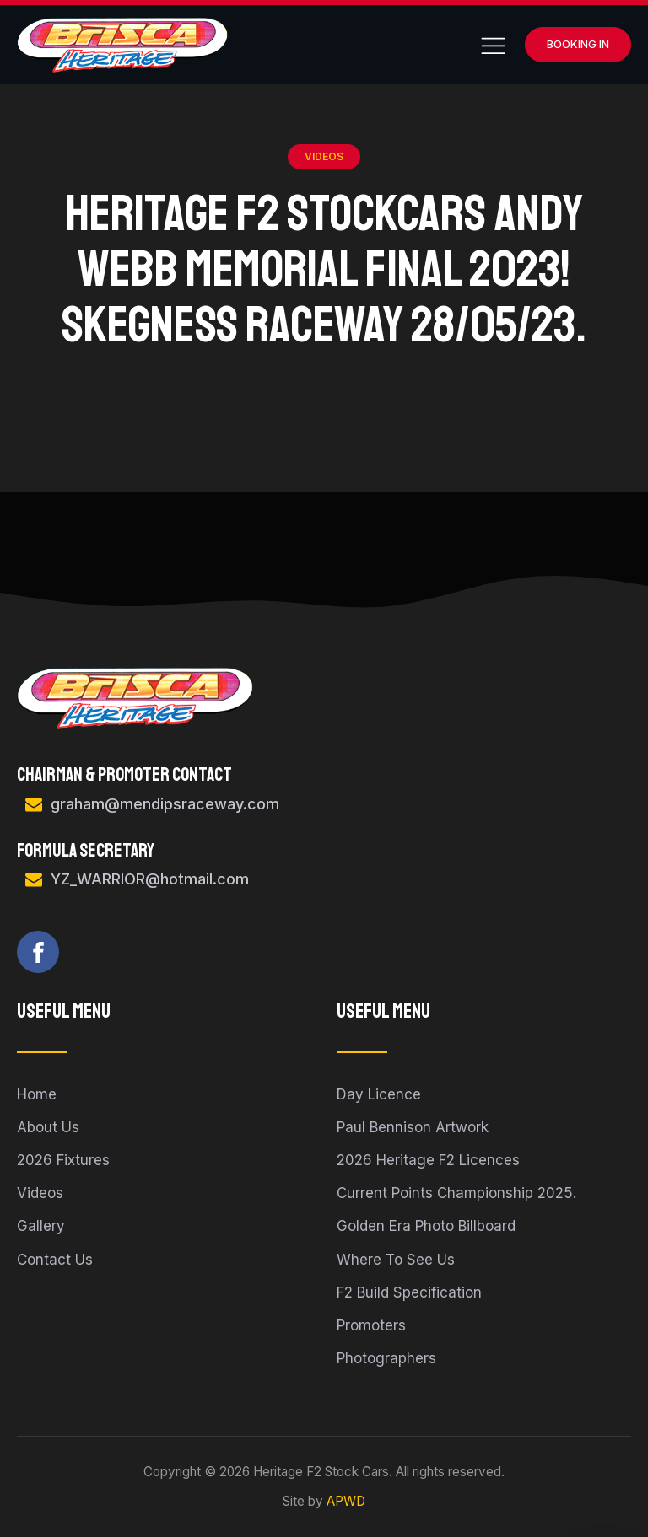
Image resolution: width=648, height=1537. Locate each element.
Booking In (578, 44)
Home (37, 1094)
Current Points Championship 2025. (456, 1193)
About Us (48, 1127)
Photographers (386, 1358)
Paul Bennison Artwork (413, 1127)
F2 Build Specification (409, 1292)
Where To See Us (396, 1259)
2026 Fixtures (63, 1160)
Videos (324, 156)
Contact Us (55, 1259)
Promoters (371, 1325)
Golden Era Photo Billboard (426, 1225)
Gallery (41, 1225)
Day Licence (379, 1094)
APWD (346, 1501)
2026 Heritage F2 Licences (428, 1160)
